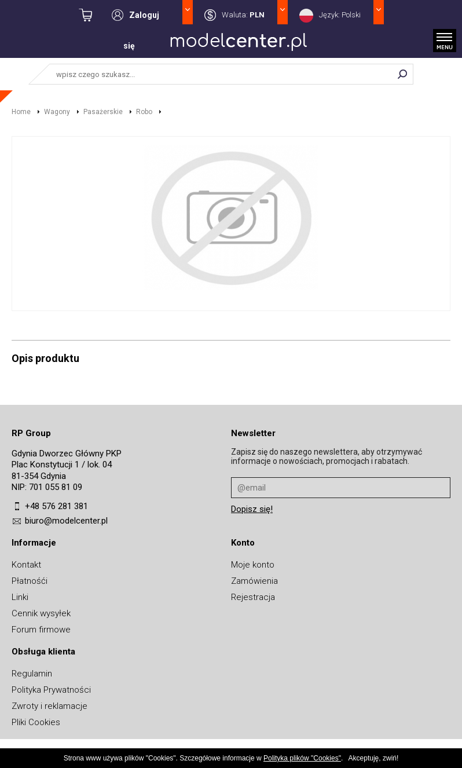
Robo (144, 112)
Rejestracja (253, 597)
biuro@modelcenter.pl (66, 520)
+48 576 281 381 (56, 506)
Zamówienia (254, 581)
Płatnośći (29, 581)
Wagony (57, 112)
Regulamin (32, 673)
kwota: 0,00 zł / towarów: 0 (95, 15)
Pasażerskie (103, 112)
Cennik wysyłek (41, 613)
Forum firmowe (41, 629)
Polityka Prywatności (51, 690)
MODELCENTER (238, 44)
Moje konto (252, 564)
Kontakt (26, 564)
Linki (20, 597)
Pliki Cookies (36, 722)
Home (21, 112)
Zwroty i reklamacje (49, 706)
